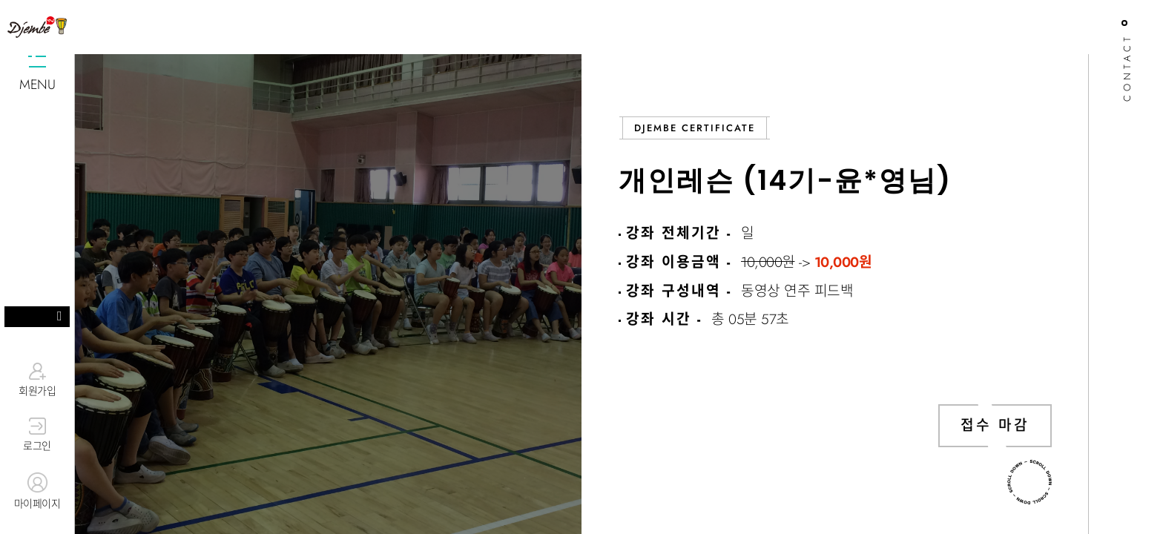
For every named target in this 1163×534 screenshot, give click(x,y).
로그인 (37, 435)
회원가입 (37, 380)
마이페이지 (37, 491)
